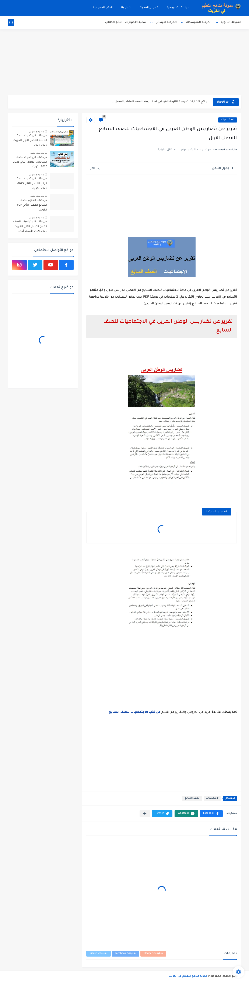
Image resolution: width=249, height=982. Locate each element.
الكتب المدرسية (103, 7)
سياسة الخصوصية (178, 7)
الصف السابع (192, 798)
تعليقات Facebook (125, 953)
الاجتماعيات (227, 119)
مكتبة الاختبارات (135, 22)
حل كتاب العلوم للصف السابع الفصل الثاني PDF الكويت (32, 205)
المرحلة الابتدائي (166, 22)
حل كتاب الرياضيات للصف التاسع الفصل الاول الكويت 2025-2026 (30, 140)
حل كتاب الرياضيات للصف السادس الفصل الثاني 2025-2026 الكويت (29, 162)
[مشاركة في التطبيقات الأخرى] (145, 813)
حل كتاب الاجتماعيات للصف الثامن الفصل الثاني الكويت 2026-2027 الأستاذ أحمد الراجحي (30, 227)
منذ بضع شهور (36, 131)
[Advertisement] (124, 62)
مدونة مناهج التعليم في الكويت (188, 976)
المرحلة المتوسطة (198, 22)
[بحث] (11, 22)
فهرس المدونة (149, 7)
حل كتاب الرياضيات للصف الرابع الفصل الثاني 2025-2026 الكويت (31, 183)
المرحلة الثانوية (231, 22)
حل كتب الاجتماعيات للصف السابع (134, 712)
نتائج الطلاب (113, 22)
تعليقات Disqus (99, 953)
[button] (211, 813)
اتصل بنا (126, 7)
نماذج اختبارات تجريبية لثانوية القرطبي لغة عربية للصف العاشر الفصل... (160, 101)
